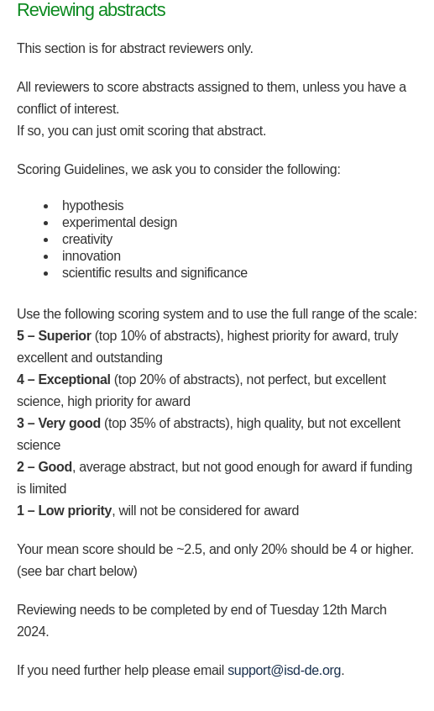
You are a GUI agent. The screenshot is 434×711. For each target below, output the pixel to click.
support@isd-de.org (284, 670)
